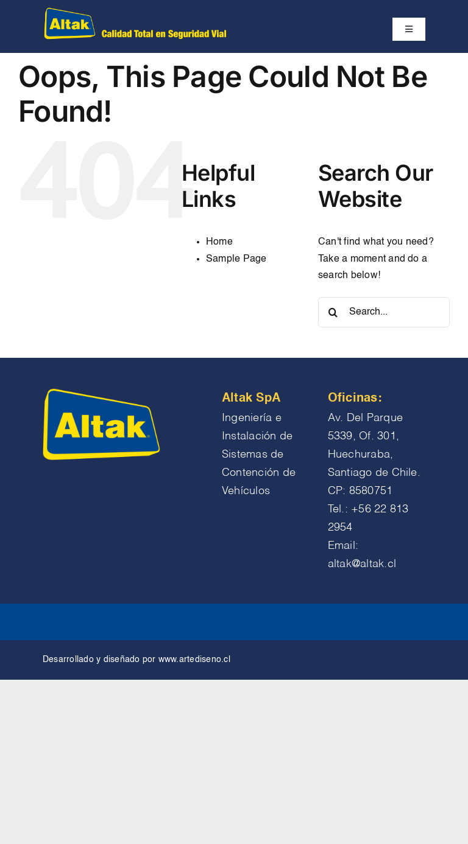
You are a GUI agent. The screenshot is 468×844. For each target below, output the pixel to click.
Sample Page (236, 259)
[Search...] (384, 312)
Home (219, 242)
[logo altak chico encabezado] (134, 11)
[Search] (333, 312)
